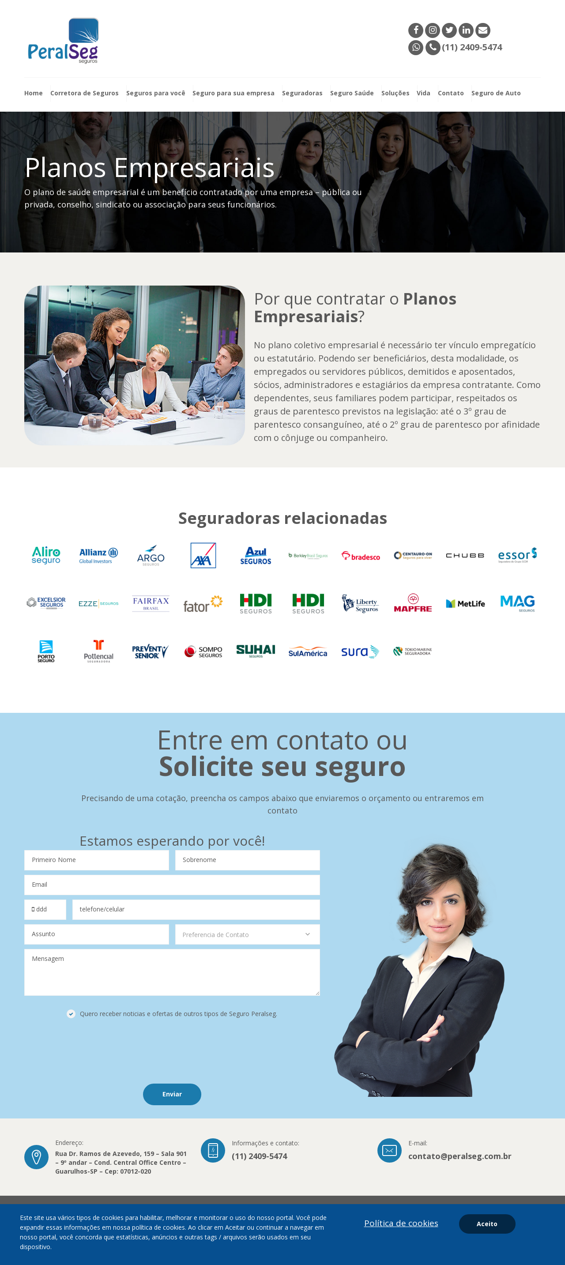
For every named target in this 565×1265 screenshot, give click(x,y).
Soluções (395, 93)
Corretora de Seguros (84, 93)
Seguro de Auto (496, 93)
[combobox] (247, 934)
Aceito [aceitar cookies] (487, 1224)
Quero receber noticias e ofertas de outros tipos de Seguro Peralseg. (172, 1013)
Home (33, 93)
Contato (451, 93)
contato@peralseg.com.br (460, 1156)
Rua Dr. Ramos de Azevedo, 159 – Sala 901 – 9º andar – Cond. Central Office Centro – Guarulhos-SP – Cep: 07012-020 (121, 1162)
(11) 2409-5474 (259, 1156)
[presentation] (172, 1053)
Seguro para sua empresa (233, 93)
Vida (423, 93)
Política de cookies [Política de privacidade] (401, 1223)
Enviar (172, 1094)
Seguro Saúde (352, 93)
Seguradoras (302, 93)
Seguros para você (155, 93)
